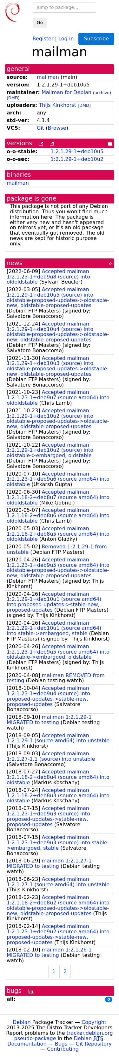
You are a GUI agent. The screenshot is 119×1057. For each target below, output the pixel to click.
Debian (22, 1022)
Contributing (63, 1049)
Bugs (61, 1044)
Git (40, 128)
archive (102, 92)
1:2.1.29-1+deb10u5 (76, 151)
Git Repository (94, 1044)
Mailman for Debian (66, 92)
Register (43, 38)
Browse (57, 128)
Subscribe (96, 39)
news (15, 263)
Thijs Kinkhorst (57, 105)
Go (40, 22)
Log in (66, 38)
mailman (48, 77)
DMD (13, 97)
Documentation (26, 1044)
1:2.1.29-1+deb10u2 (76, 159)
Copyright (94, 1022)
